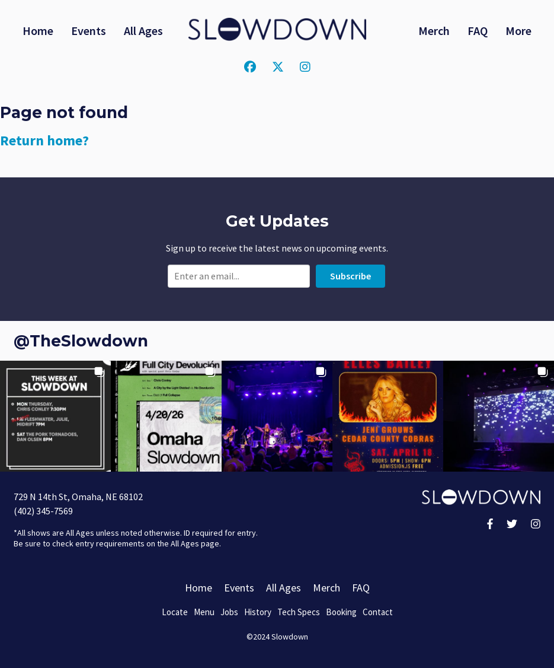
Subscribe (350, 276)
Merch (434, 30)
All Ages (143, 30)
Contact (378, 612)
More (518, 30)
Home (38, 30)
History (257, 612)
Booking (341, 612)
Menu (204, 612)
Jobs (229, 612)
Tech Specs (298, 612)
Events (88, 30)
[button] (55, 416)
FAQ (477, 30)
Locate (175, 612)
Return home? (44, 140)
